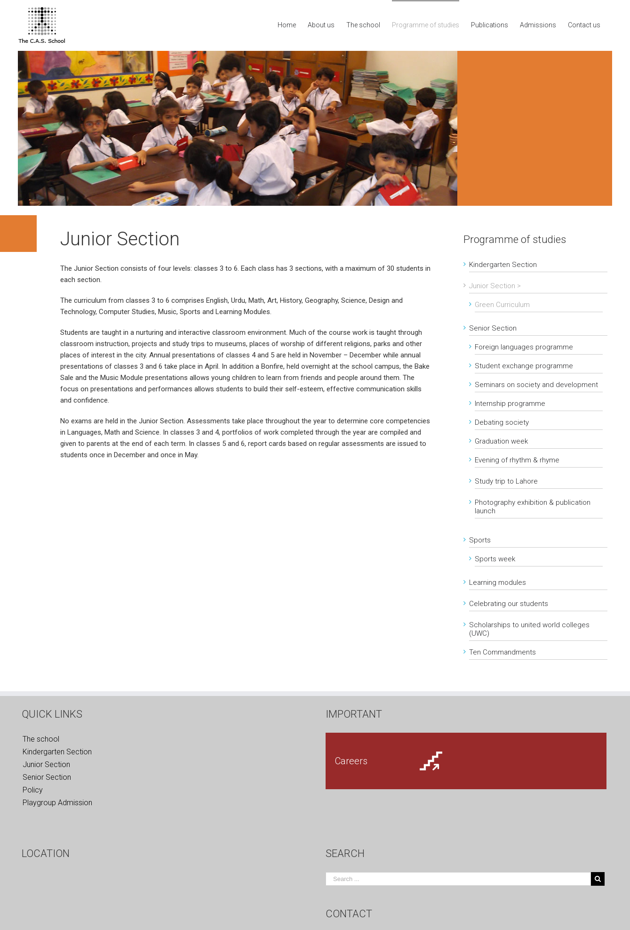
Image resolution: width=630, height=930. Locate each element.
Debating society (502, 422)
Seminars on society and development (536, 384)
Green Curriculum (502, 304)
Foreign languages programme (524, 347)
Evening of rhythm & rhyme (517, 460)
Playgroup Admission (57, 802)
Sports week (495, 559)
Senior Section (493, 328)
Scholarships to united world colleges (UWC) (529, 629)
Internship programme (510, 403)
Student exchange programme (524, 366)
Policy (33, 789)
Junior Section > (495, 286)
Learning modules (497, 582)
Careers (351, 761)
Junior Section (46, 764)
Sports (480, 540)
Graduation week (501, 441)
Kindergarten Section (503, 264)
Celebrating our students (508, 603)
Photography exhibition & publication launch (532, 506)
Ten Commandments (502, 652)
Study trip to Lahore (506, 481)
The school (41, 739)
